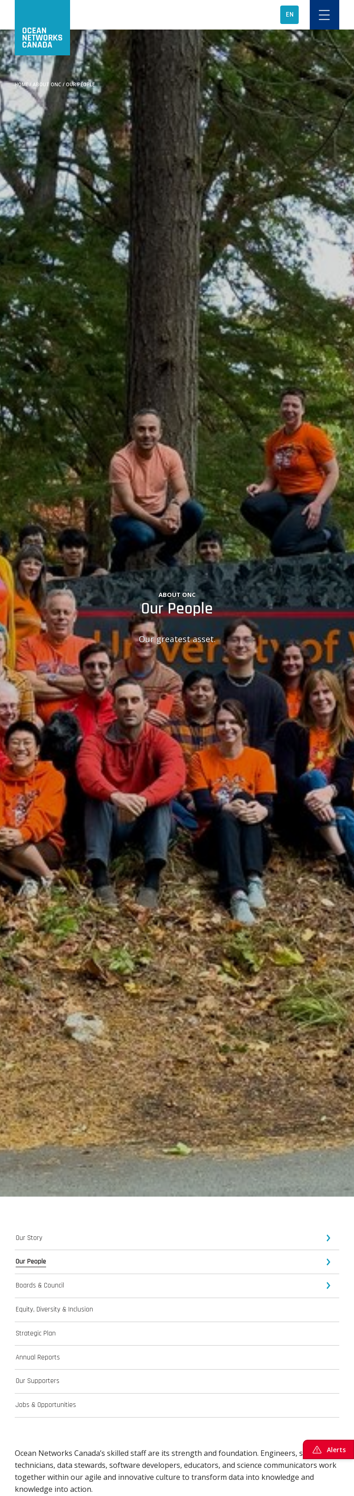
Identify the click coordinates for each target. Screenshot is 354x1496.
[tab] (177, 1238)
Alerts (328, 1449)
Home (21, 84)
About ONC (47, 84)
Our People (80, 84)
